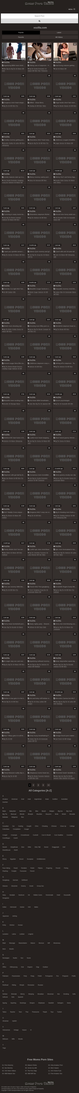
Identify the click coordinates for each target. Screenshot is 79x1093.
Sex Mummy (9, 1068)
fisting (66, 868)
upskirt (14, 1021)
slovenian (50, 994)
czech (57, 255)
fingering (49, 868)
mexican (34, 555)
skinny (59, 182)
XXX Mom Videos (10, 1071)
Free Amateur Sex (56, 1073)
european (30, 859)
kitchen (12, 925)
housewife (72, 217)
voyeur (24, 1030)
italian (36, 907)
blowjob (14, 366)
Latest (59, 32)
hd (16, 68)
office (4, 967)
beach (44, 811)
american (15, 799)
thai (26, 1012)
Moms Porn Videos (39, 3)
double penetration (39, 68)
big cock (5, 478)
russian (40, 985)
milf (23, 68)
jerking (14, 916)
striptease (41, 1003)
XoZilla (6, 62)
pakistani (5, 976)
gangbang (20, 180)
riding (14, 985)
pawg (32, 976)
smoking (66, 994)
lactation (5, 934)
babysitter (12, 811)
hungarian (5, 898)
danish (4, 847)
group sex (5, 182)
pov (17, 106)
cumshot (69, 835)
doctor (46, 847)
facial (15, 868)
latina (17, 143)
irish (29, 907)
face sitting (6, 868)
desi (22, 847)
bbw (4, 68)
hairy (60, 778)
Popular (21, 32)
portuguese (49, 976)
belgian (51, 811)
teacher (12, 1012)
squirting (13, 1003)
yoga (4, 1048)
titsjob (45, 1012)
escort (21, 859)
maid (4, 943)
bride (56, 814)
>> (48, 785)
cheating (31, 106)
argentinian (38, 799)
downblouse (6, 850)
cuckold (35, 835)
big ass (8, 68)
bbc (30, 811)
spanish (20, 997)
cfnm (36, 826)
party (40, 627)
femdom (24, 868)
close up (63, 826)
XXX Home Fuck (56, 1071)
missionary (56, 943)
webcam (5, 1039)
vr (31, 1030)
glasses (66, 106)
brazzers (19, 366)
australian (64, 799)
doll (64, 847)
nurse (29, 958)
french (31, 590)
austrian (5, 802)
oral (22, 967)
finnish (58, 868)
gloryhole (14, 886)
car (13, 826)
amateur (57, 292)
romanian (31, 985)
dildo (29, 847)
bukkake (5, 817)
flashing (5, 871)
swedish (51, 1003)
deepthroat (14, 847)
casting (20, 826)
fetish (62, 180)
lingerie (72, 778)
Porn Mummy (9, 1065)
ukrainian (5, 1021)
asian (30, 404)
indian (4, 907)
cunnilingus (6, 838)
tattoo (44, 106)
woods (20, 1039)
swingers (60, 1003)
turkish (59, 1012)
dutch (16, 850)
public (44, 627)
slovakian (40, 994)
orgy (37, 967)
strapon (30, 703)
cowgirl (4, 835)
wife (55, 257)
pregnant (65, 976)
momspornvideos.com (39, 1083)
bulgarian (15, 817)
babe (56, 664)
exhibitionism (41, 859)
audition (55, 799)
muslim (11, 949)
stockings (59, 703)
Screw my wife (32, 1068)
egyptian (13, 859)
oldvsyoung (5, 145)
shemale (14, 994)
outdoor (10, 292)
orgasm (30, 967)
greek (31, 886)
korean (20, 925)
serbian (4, 994)
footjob (14, 871)
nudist (15, 958)
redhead (4, 555)
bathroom (22, 811)
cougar (57, 143)
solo (12, 997)
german (62, 143)
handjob (12, 895)
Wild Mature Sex (10, 1073)
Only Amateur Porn (57, 1065)
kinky (37, 701)
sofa (37, 778)
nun (22, 958)
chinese (54, 826)
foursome (43, 552)
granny (66, 180)
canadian (5, 826)
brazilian (39, 814)
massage (13, 404)
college (72, 826)
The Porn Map (32, 1071)
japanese (45, 404)
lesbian (42, 701)
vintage (69, 739)
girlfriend (31, 627)
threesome (44, 71)
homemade (68, 292)
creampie (18, 217)
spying (4, 1003)
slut (40, 555)
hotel (58, 895)
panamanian (16, 976)
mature (19, 68)
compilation (17, 829)
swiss (69, 1003)
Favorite (21, 37)
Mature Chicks (32, 1065)
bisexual (13, 814)
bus (22, 817)
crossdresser (25, 835)
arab (29, 799)
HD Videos (59, 37)
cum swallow (58, 835)
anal (56, 68)
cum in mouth (46, 835)
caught (29, 826)
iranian (22, 907)
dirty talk (38, 847)
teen (39, 71)
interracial (38, 180)
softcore (5, 997)
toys (52, 1012)
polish (40, 976)
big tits (13, 68)
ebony (31, 180)
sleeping (31, 994)
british (10, 329)
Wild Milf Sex (32, 1073)
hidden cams (37, 895)
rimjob (22, 985)
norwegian (5, 958)
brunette (5, 143)
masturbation (23, 943)
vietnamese (6, 1030)
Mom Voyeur (55, 1068)
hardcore (11, 182)
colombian (37, 552)
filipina (40, 868)
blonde (61, 106)
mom (3, 71)
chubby (11, 143)
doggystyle (55, 847)
